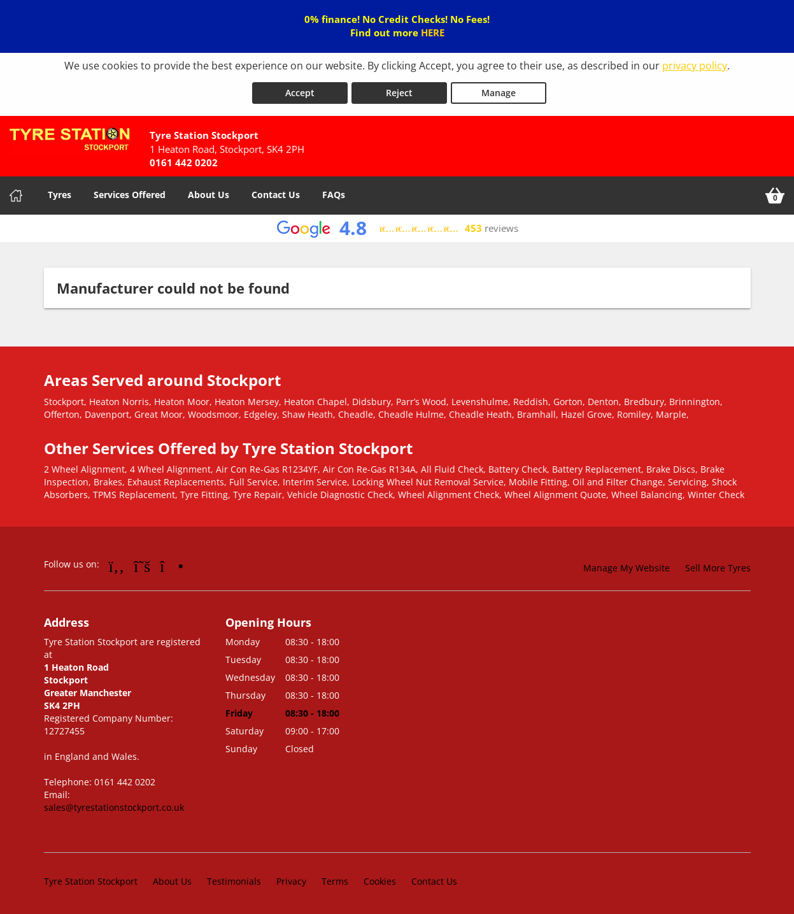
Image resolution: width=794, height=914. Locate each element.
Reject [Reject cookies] (399, 90)
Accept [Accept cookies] (300, 90)
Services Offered (130, 192)
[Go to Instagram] (171, 563)
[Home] (16, 193)
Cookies (380, 879)
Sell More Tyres (718, 565)
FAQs (333, 192)
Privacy (291, 879)
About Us (208, 192)
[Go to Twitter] (142, 563)
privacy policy (694, 66)
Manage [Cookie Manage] (498, 90)
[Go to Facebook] (117, 563)
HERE (432, 32)
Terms (335, 879)
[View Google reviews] (397, 225)
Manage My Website (626, 565)
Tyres (59, 192)
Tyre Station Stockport (91, 879)
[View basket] (774, 193)
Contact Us (276, 192)
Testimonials (234, 879)
